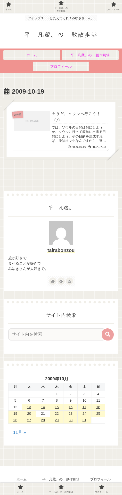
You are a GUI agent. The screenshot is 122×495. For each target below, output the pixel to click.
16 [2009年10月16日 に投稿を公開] (71, 407)
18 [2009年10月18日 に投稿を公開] (98, 407)
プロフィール (100, 479)
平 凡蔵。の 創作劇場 (61, 479)
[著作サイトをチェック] (53, 281)
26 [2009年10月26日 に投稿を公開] (15, 420)
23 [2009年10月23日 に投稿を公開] (71, 414)
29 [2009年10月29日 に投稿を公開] (57, 420)
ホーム (21, 479)
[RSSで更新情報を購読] (69, 281)
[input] (56, 335)
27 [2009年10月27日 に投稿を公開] (29, 420)
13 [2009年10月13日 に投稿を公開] (29, 407)
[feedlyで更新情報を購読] (61, 281)
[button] (108, 335)
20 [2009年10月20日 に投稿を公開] (29, 414)
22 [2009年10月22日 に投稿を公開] (57, 414)
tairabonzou (60, 250)
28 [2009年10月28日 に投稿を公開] (43, 420)
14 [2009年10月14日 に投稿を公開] (43, 407)
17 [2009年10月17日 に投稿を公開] (84, 407)
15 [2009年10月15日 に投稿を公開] (57, 407)
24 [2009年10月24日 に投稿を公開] (84, 414)
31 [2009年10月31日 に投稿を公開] (84, 420)
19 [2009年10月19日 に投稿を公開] (15, 414)
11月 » (19, 432)
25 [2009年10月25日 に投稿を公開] (98, 414)
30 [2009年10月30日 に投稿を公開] (71, 420)
